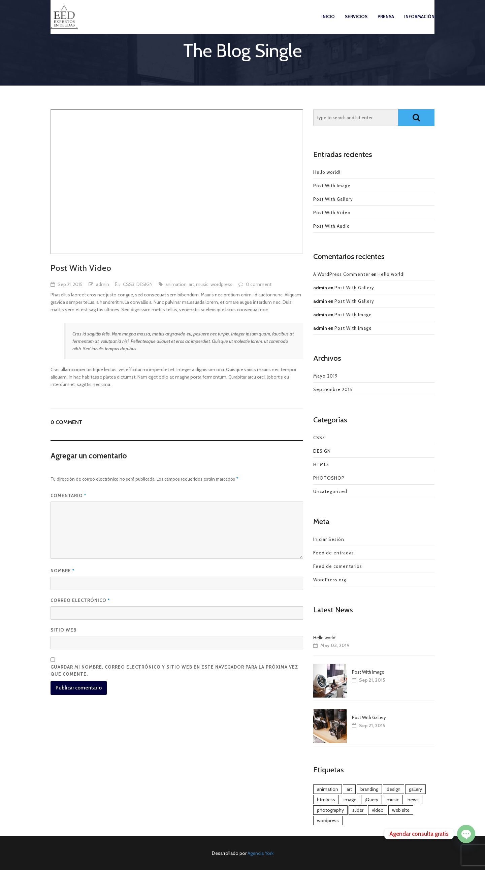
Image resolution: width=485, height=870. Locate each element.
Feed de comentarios (337, 566)
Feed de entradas (333, 552)
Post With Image (332, 185)
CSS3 (128, 284)
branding (369, 789)
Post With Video (332, 212)
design (393, 789)
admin (102, 284)
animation (176, 284)
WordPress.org (329, 579)
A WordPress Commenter (341, 274)
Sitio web (63, 630)
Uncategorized (330, 491)
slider (357, 810)
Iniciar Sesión (328, 539)
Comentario (68, 495)
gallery (415, 789)
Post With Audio (331, 226)
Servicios (356, 23)
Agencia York (260, 853)
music (202, 284)
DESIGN (144, 284)
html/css (326, 800)
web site (401, 810)
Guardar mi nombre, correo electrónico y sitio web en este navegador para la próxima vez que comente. (174, 670)
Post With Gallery (333, 199)
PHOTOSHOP (329, 478)
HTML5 (321, 464)
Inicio (328, 23)
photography (330, 810)
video (378, 810)
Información (419, 23)
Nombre (62, 570)
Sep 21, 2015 (70, 284)
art (191, 284)
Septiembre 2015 (332, 389)
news (413, 800)
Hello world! (327, 172)
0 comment (258, 284)
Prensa (386, 23)
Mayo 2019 (325, 376)
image (350, 800)
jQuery (371, 800)
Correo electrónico (80, 600)
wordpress (221, 284)
